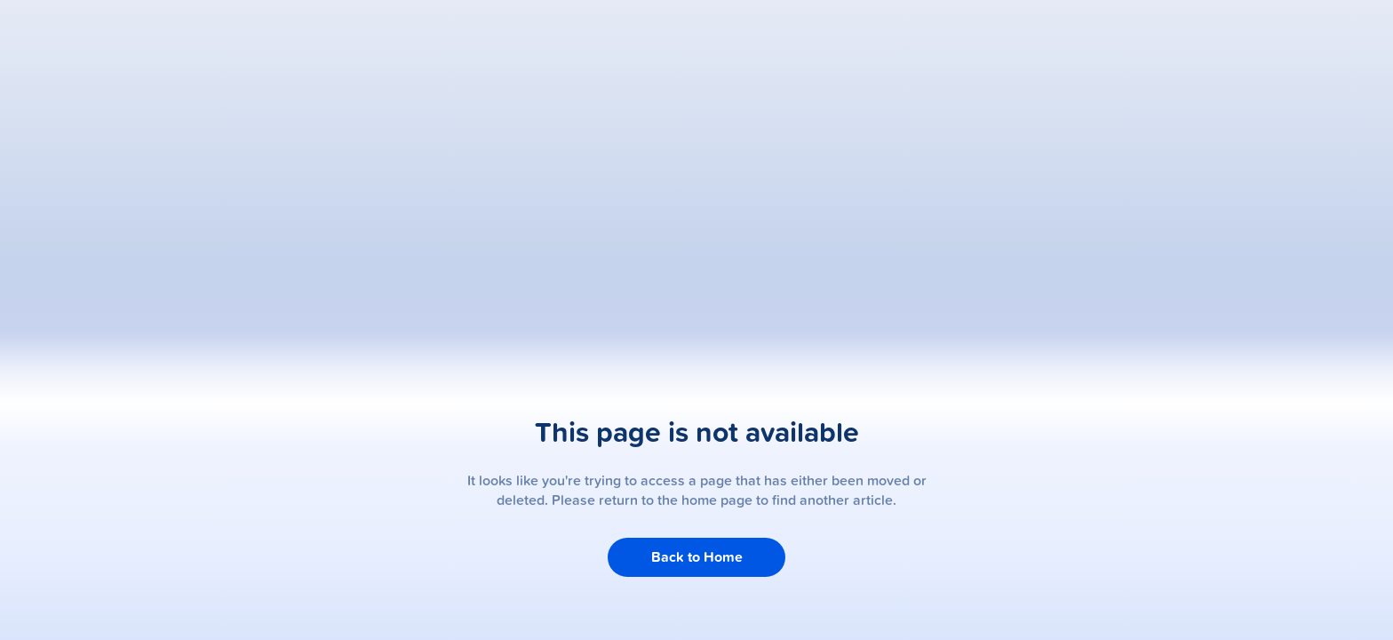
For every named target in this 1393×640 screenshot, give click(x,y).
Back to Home (697, 557)
